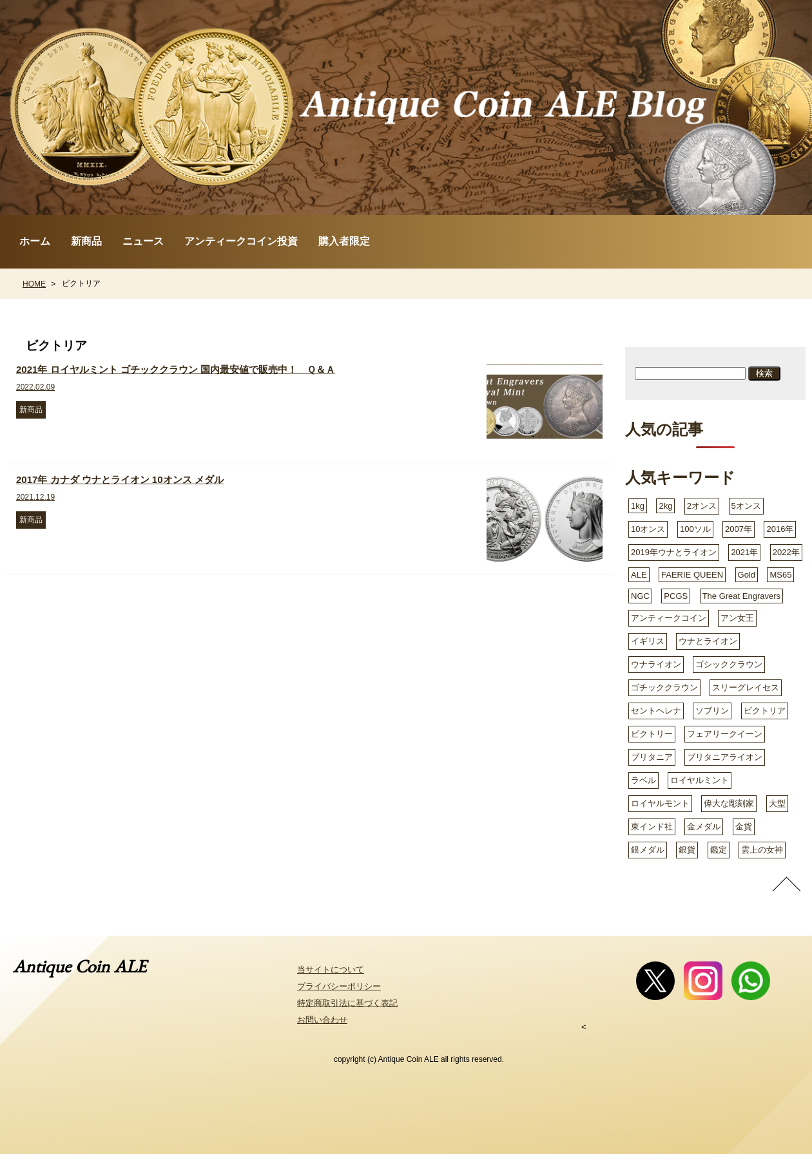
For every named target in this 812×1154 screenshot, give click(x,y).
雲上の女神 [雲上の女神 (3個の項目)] (762, 850)
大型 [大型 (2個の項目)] (777, 803)
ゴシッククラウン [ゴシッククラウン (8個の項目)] (728, 664)
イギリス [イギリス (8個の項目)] (647, 641)
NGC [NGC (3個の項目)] (640, 596)
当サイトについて (330, 969)
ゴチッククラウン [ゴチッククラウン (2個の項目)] (664, 687)
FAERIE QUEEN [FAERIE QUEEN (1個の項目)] (692, 575)
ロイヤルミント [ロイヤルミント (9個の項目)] (699, 780)
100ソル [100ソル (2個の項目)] (695, 529)
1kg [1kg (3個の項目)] (637, 506)
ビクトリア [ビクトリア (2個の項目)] (765, 710)
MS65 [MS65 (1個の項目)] (780, 575)
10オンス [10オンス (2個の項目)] (648, 529)
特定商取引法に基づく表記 (347, 1003)
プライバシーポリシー (339, 986)
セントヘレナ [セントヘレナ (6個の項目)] (656, 710)
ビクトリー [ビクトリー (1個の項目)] (652, 734)
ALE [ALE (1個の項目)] (639, 575)
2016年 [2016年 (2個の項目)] (779, 529)
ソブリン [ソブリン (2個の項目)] (712, 710)
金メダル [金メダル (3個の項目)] (703, 826)
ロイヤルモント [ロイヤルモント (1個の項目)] (660, 803)
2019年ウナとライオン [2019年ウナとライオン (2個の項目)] (674, 552)
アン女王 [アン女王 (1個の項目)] (737, 618)
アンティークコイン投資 (241, 241)
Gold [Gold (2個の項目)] (746, 575)
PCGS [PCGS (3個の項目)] (676, 596)
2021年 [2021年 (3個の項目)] (744, 552)
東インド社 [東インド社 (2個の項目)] (652, 826)
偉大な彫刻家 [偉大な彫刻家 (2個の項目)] (729, 803)
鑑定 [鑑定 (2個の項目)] (718, 850)
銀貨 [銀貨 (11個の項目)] (687, 850)
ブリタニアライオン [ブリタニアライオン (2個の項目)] (724, 757)
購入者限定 (344, 241)
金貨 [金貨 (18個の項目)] (743, 826)
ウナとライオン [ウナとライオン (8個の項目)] (708, 641)
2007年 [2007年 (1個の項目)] (738, 529)
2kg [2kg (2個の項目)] (665, 506)
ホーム (34, 241)
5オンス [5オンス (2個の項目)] (746, 506)
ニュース (143, 241)
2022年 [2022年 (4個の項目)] (786, 552)
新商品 (86, 241)
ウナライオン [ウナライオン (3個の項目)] (656, 664)
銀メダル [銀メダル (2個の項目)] (647, 850)
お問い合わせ (322, 1020)
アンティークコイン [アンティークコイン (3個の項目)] (668, 618)
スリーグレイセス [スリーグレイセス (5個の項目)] (745, 687)
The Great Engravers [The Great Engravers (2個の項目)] (741, 596)
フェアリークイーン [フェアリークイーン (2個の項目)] (724, 734)
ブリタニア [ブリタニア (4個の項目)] (652, 757)
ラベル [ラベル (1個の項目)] (643, 780)
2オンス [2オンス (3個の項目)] (702, 506)
